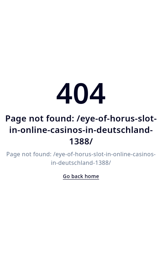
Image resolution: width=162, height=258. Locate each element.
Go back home (81, 176)
